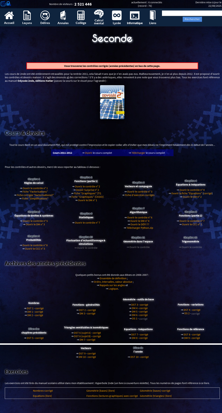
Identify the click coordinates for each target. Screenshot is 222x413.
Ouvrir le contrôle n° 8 (35, 246)
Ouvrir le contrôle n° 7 (87, 224)
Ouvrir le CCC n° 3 (35, 250)
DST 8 (187, 336)
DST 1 (30, 310)
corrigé (208, 195)
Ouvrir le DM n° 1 (87, 202)
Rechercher (192, 19)
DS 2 (187, 315)
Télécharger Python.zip (139, 229)
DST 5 (30, 339)
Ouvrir (88, 154)
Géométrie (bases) (150, 392)
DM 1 (30, 313)
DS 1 (134, 320)
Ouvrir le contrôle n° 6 (139, 219)
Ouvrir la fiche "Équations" (186, 195)
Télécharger (138, 154)
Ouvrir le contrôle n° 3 (139, 193)
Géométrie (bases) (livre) (100, 392)
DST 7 (134, 336)
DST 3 (134, 306)
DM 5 (134, 313)
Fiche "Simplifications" (35, 200)
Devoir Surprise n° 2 (87, 191)
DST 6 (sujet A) (82, 334)
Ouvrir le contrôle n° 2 (87, 188)
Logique (113, 290)
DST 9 (82, 355)
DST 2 (82, 311)
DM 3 (82, 315)
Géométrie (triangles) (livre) (156, 397)
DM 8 (134, 339)
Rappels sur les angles (112, 287)
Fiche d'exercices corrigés (140, 196)
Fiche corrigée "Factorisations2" (35, 196)
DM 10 (82, 358)
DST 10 (134, 358)
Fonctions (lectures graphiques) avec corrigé (112, 397)
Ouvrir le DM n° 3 (35, 226)
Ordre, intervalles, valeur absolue (113, 283)
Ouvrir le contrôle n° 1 (35, 190)
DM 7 (82, 341)
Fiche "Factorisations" (35, 193)
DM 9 (187, 339)
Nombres (38, 392)
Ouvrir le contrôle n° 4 (192, 191)
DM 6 (134, 316)
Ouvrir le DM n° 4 (139, 222)
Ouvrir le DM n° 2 (192, 198)
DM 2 (30, 317)
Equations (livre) (42, 397)
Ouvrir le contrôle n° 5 (35, 222)
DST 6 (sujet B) (82, 337)
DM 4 (134, 309)
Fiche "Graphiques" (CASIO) (87, 198)
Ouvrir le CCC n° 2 (192, 226)
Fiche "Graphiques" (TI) (87, 195)
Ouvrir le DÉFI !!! (139, 226)
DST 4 (187, 311)
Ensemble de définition (113, 280)
